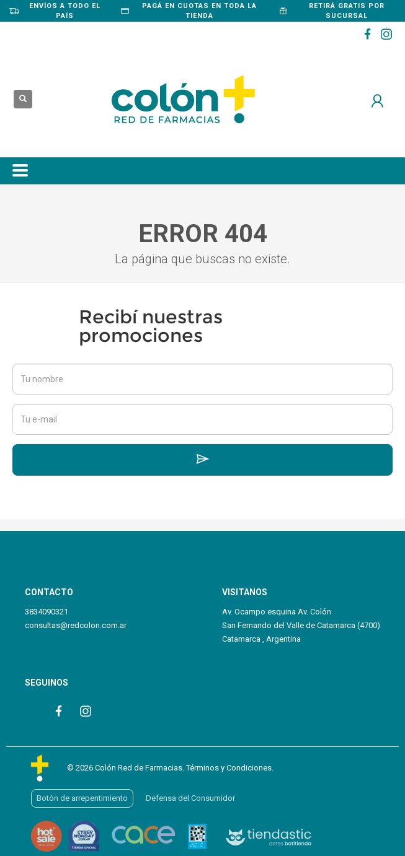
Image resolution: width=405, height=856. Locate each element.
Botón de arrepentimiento (82, 798)
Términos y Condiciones (229, 767)
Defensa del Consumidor (190, 798)
